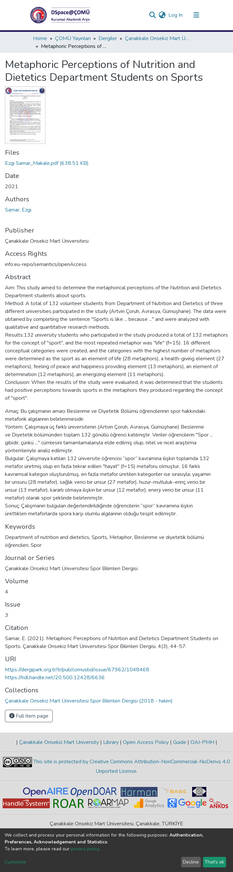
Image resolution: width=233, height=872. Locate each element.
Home (40, 38)
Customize (15, 862)
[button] (162, 15)
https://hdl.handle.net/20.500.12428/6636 (55, 677)
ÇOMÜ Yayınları (73, 38)
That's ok (214, 862)
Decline (191, 862)
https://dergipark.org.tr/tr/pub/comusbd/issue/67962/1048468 (77, 669)
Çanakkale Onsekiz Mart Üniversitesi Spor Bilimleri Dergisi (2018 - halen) (158, 38)
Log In (175, 15)
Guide (180, 742)
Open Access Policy (146, 742)
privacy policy (85, 849)
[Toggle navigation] (196, 15)
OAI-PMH (202, 742)
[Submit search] (153, 15)
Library (111, 742)
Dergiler (108, 38)
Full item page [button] (28, 716)
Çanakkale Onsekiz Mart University (59, 742)
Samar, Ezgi (18, 209)
